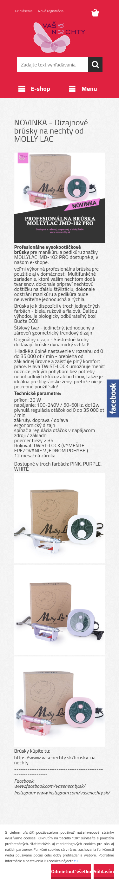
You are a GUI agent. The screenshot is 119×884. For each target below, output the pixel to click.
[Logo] (59, 37)
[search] (95, 64)
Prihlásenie (24, 11)
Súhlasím (104, 871)
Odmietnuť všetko (71, 871)
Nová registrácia (51, 11)
